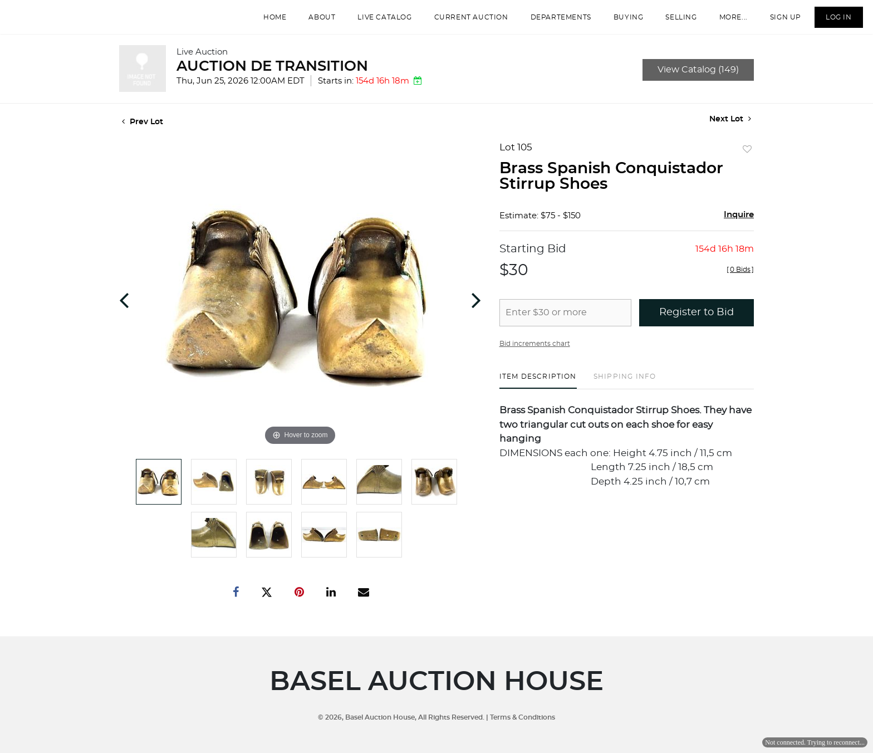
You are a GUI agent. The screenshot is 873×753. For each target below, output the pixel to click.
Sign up (777, 21)
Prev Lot (142, 131)
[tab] (538, 390)
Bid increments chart (534, 353)
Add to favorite (747, 159)
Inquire (739, 224)
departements (553, 21)
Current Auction (463, 21)
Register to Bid (696, 322)
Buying (621, 21)
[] (740, 279)
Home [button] (267, 21)
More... (726, 21)
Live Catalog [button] (377, 21)
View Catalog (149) (698, 79)
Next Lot (730, 128)
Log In (831, 21)
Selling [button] (673, 21)
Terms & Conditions (522, 717)
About (314, 21)
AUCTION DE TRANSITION (272, 76)
